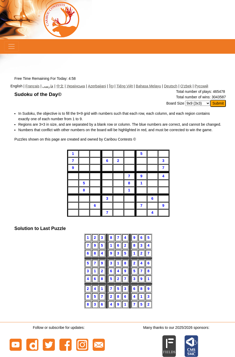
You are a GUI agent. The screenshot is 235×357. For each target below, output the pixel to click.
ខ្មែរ (111, 86)
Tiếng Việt (124, 86)
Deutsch (170, 86)
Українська (76, 86)
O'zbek (186, 86)
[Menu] (11, 46)
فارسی (47, 86)
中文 (60, 86)
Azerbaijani (97, 86)
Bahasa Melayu (148, 86)
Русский (201, 86)
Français (32, 86)
